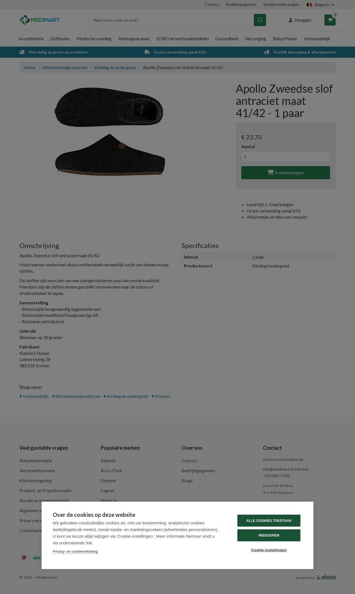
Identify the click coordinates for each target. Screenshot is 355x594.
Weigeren (268, 535)
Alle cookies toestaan (268, 521)
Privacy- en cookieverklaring (75, 551)
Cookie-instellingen (268, 550)
